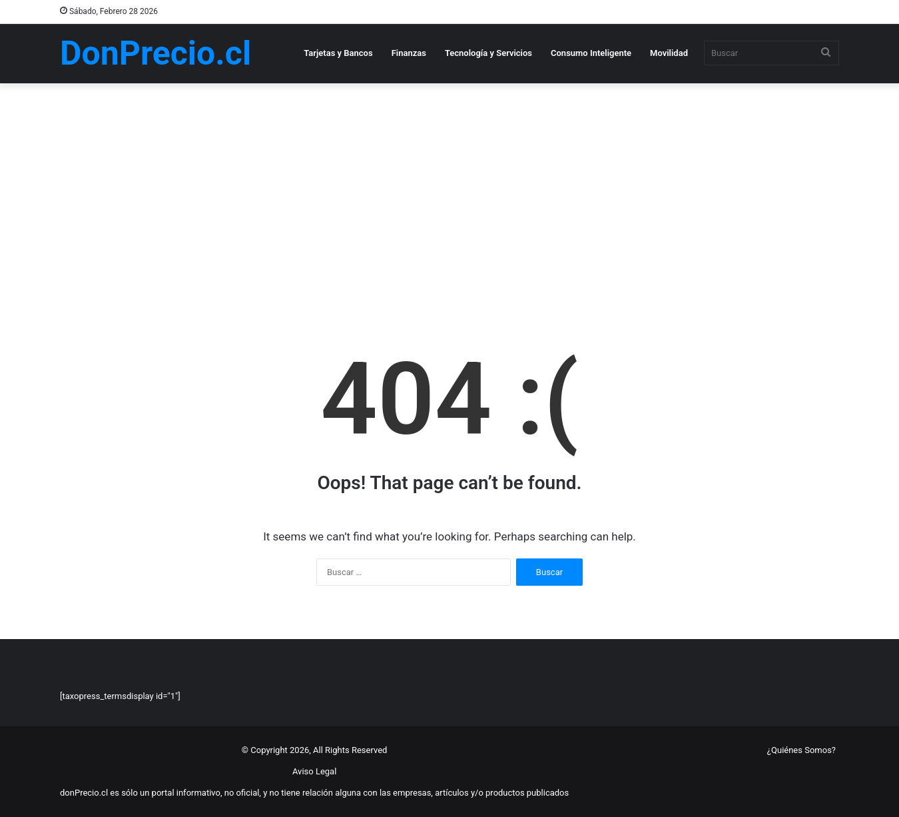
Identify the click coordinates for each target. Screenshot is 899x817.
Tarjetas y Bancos (338, 53)
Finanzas (409, 53)
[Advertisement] (449, 196)
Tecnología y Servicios (488, 53)
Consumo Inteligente (591, 53)
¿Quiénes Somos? (801, 750)
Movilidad (669, 53)
